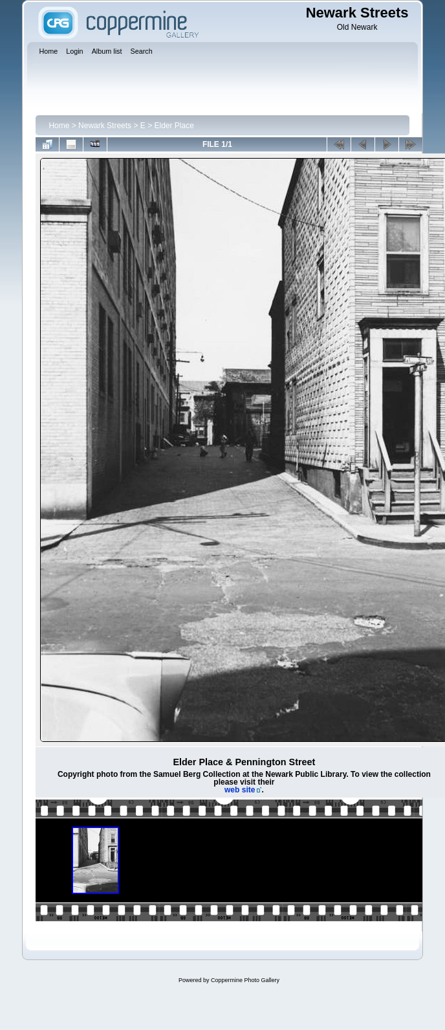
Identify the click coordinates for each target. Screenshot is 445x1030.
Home (59, 125)
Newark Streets (104, 125)
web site (239, 789)
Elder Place (174, 125)
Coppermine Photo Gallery (245, 980)
